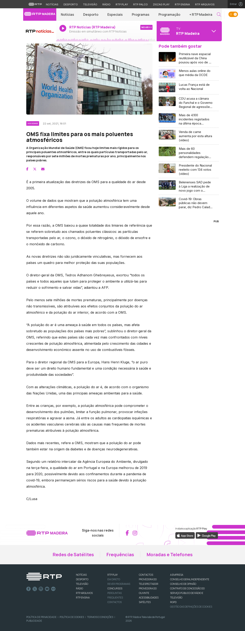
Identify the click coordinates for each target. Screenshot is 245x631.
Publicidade (34, 621)
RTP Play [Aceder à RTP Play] (122, 4)
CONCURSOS (114, 588)
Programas (140, 14)
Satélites (145, 602)
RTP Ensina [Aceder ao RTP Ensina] (182, 4)
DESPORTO (82, 579)
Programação (169, 14)
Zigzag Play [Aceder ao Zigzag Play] (161, 4)
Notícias (67, 14)
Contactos (114, 602)
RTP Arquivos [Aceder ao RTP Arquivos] (205, 4)
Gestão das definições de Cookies (191, 606)
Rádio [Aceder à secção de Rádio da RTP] (106, 4)
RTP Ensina (83, 597)
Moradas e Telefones (170, 554)
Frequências (120, 554)
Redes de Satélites (73, 554)
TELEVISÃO (82, 584)
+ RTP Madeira (200, 14)
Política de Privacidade (41, 617)
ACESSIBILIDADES (149, 597)
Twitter (34, 589)
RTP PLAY (112, 575)
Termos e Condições (100, 617)
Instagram (41, 589)
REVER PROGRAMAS (118, 584)
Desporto (90, 14)
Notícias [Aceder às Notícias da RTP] (52, 4)
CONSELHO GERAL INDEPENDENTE (189, 579)
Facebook (28, 589)
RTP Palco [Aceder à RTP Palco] (140, 4)
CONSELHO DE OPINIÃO (183, 584)
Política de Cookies (72, 617)
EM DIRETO (113, 579)
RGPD (173, 602)
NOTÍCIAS (81, 575)
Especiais (115, 14)
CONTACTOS (146, 575)
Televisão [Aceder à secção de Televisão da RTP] (90, 4)
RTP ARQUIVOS (84, 593)
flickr (53, 589)
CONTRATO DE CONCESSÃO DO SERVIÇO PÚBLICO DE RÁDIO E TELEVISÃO (187, 593)
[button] (219, 15)
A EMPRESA (176, 575)
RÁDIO (79, 588)
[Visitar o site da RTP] (35, 4)
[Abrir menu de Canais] (189, 31)
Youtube (47, 589)
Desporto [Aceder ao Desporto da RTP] (71, 4)
